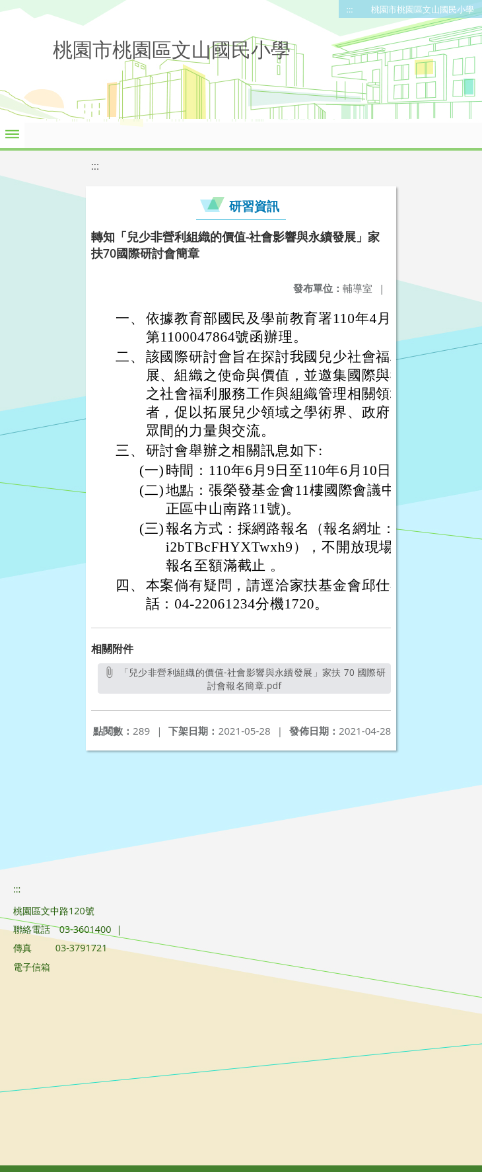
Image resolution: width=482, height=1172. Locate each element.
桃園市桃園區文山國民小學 (422, 9)
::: (350, 9)
